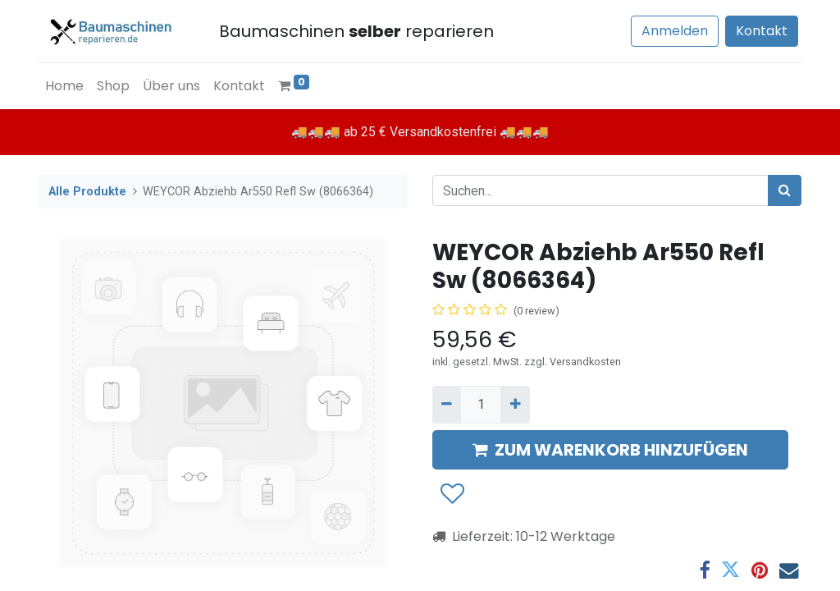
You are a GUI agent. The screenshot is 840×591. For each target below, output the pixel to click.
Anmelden (674, 30)
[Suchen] (784, 190)
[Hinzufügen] (514, 405)
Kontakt (762, 30)
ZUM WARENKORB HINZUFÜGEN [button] (610, 449)
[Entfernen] (446, 405)
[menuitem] (64, 86)
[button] (451, 494)
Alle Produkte (87, 192)
